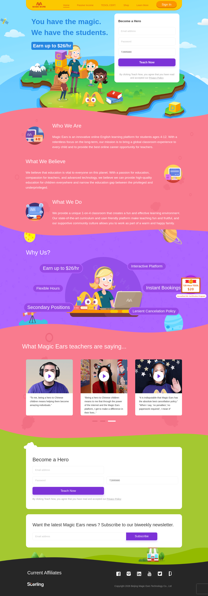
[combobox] (147, 31)
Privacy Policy (156, 78)
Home (66, 5)
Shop (126, 5)
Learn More (142, 5)
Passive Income (85, 5)
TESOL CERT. (108, 5)
